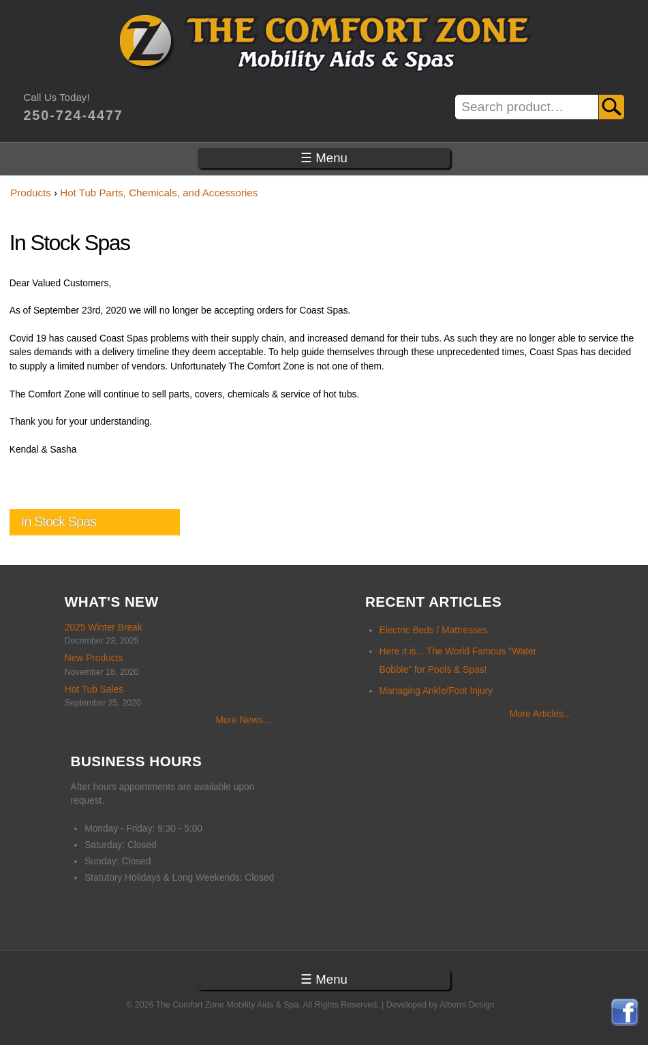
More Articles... (541, 714)
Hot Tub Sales (94, 689)
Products (30, 192)
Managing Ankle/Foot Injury (436, 691)
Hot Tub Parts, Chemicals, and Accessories (159, 192)
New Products (94, 658)
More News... (243, 720)
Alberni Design (466, 1005)
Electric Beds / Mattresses (434, 630)
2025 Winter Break (103, 627)
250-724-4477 (73, 115)
